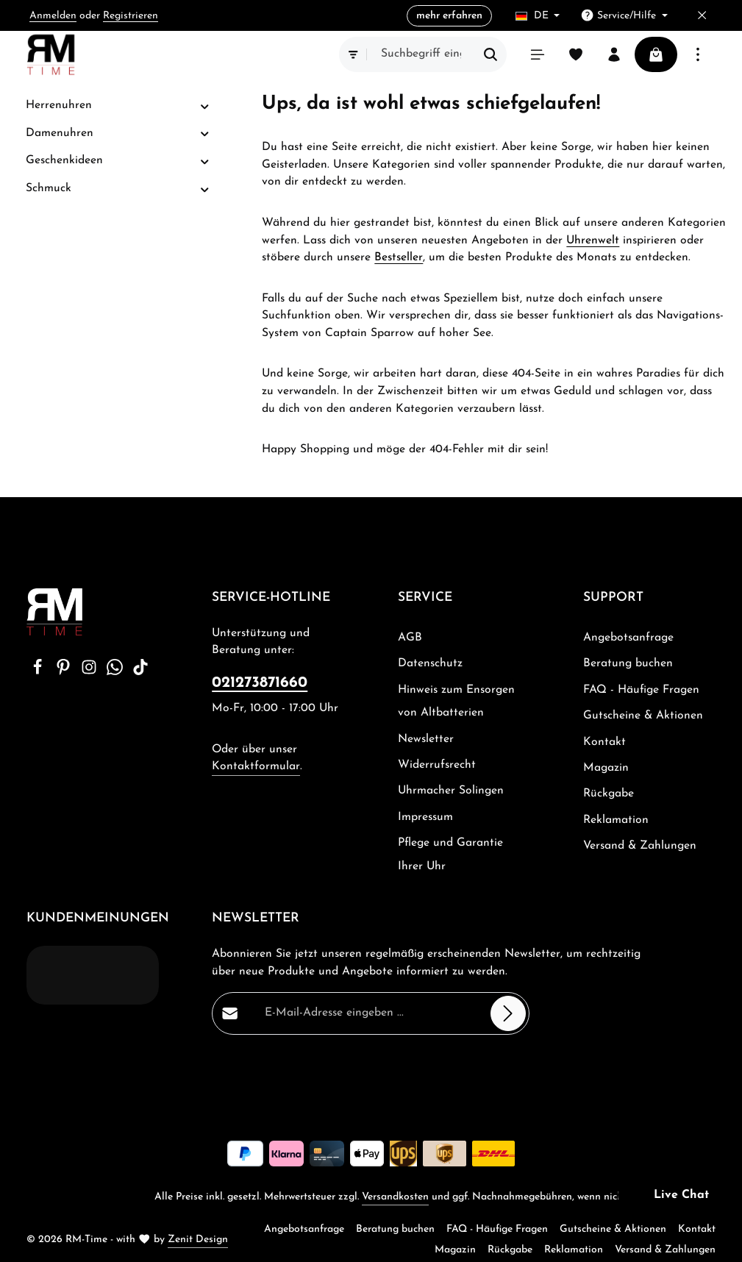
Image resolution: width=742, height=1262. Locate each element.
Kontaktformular (256, 766)
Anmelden (52, 15)
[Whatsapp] (116, 672)
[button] (205, 106)
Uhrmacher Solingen (451, 790)
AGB (410, 638)
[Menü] (537, 54)
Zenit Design (198, 1239)
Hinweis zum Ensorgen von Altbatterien (456, 701)
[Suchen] (491, 54)
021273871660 (259, 683)
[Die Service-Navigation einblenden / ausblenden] (624, 15)
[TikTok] (140, 672)
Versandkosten (395, 1196)
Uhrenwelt (592, 240)
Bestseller (398, 257)
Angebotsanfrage (628, 638)
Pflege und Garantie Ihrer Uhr (450, 854)
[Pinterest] (65, 672)
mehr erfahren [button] (449, 15)
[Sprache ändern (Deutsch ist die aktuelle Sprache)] (538, 15)
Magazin (606, 768)
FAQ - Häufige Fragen (641, 690)
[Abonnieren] (509, 1013)
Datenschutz (430, 663)
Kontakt (604, 742)
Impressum (425, 817)
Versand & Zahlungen (639, 846)
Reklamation (616, 820)
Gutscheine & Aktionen (643, 715)
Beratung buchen (628, 663)
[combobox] (421, 54)
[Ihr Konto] (614, 54)
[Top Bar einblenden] (698, 54)
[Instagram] (91, 672)
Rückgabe (608, 793)
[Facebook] (39, 672)
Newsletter (426, 739)
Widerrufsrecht (437, 765)
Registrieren (130, 15)
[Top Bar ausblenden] (702, 15)
